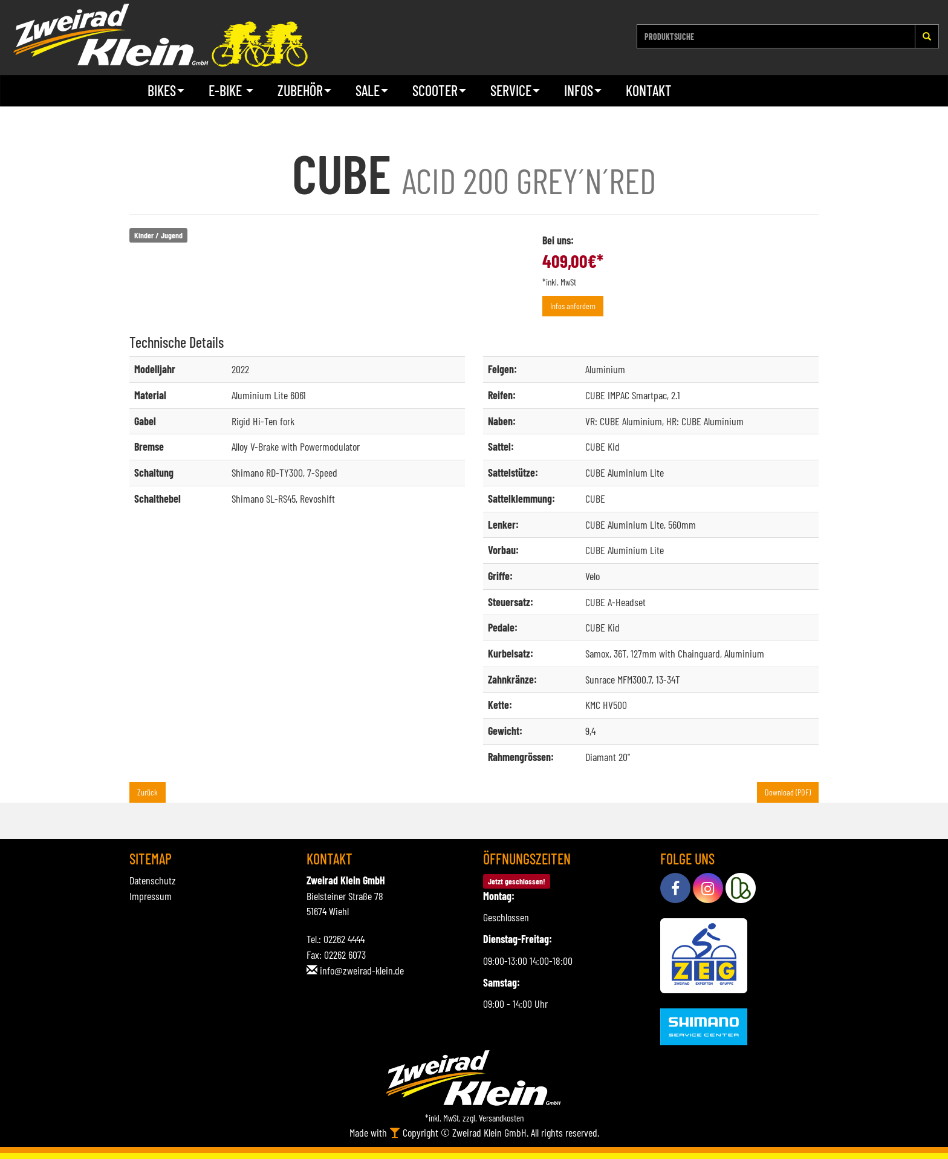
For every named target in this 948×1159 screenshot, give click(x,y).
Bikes (166, 90)
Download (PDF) (788, 792)
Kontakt (649, 90)
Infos (583, 90)
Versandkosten (501, 1117)
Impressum (150, 896)
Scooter (439, 90)
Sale (372, 90)
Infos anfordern (573, 306)
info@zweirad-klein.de (362, 970)
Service (515, 90)
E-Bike (231, 90)
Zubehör (304, 90)
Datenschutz (152, 880)
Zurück (147, 792)
